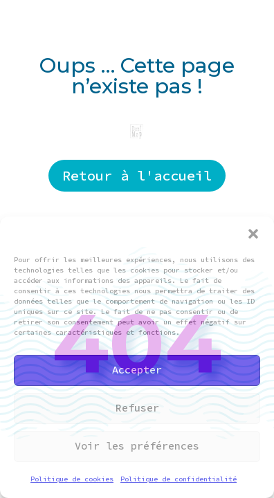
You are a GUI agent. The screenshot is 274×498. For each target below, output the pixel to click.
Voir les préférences (137, 445)
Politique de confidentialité (178, 478)
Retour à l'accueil (137, 175)
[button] (253, 234)
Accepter (137, 369)
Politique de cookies (71, 478)
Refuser (137, 407)
